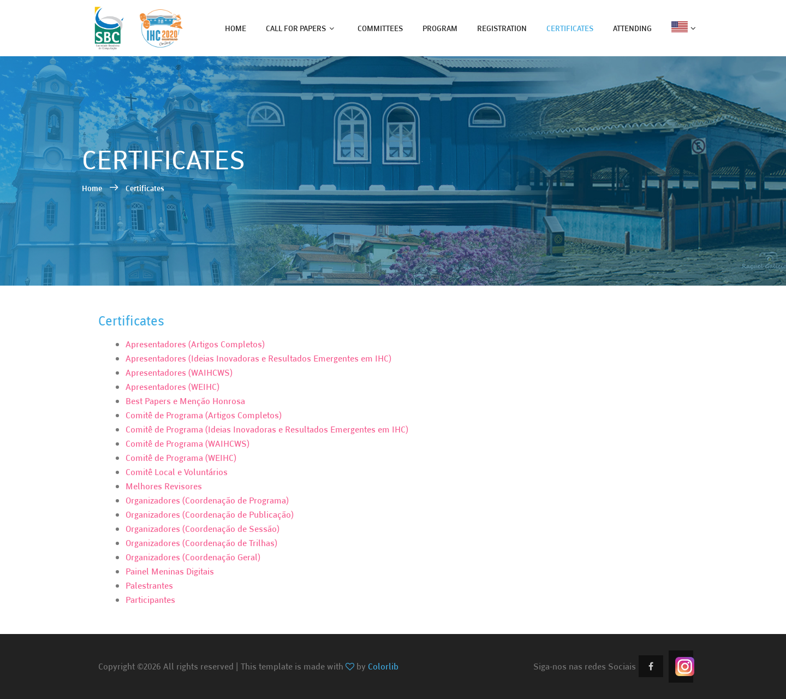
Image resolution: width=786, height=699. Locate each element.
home (235, 28)
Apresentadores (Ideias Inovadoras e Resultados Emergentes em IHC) (258, 358)
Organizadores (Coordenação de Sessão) (202, 529)
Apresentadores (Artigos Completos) (195, 344)
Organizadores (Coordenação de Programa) (207, 500)
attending (632, 28)
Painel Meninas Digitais (170, 571)
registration (502, 28)
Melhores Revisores (164, 486)
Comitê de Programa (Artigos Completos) (204, 415)
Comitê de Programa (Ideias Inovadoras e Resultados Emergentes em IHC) (267, 429)
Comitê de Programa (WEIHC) (181, 458)
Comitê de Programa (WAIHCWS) (187, 443)
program (439, 28)
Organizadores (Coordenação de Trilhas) (201, 543)
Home (93, 188)
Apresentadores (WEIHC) (172, 387)
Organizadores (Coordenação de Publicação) (210, 514)
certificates (569, 28)
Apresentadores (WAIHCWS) (179, 372)
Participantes (150, 600)
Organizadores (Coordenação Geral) (193, 557)
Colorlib (383, 666)
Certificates (145, 188)
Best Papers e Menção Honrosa (185, 401)
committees (380, 28)
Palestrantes (149, 585)
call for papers (296, 28)
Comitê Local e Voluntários (177, 472)
